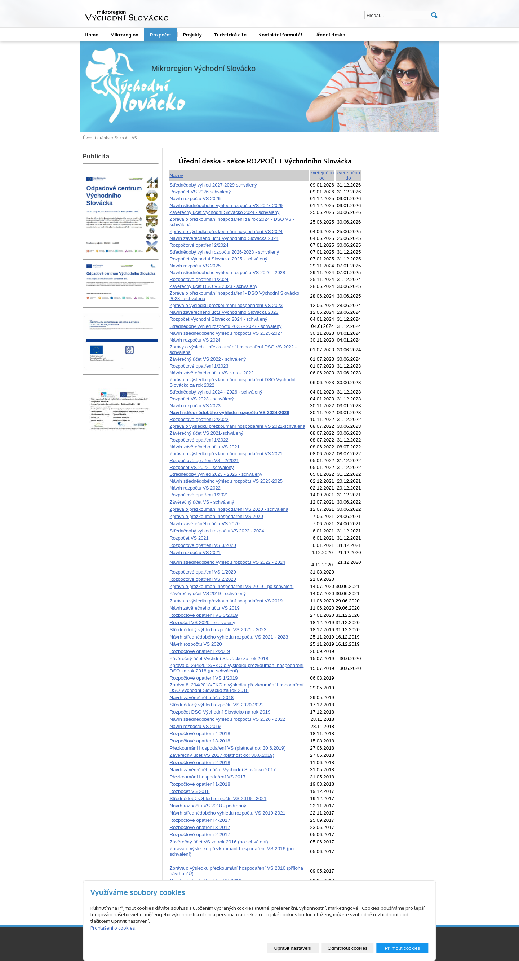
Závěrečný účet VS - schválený (201, 502)
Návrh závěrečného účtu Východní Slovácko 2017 (222, 769)
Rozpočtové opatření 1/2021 (198, 494)
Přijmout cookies (402, 948)
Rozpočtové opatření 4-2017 (199, 820)
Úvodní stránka (96, 137)
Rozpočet (160, 35)
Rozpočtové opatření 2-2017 (199, 834)
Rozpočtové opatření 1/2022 (198, 440)
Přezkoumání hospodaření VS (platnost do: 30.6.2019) (227, 748)
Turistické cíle (230, 35)
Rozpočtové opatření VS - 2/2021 (204, 460)
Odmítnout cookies (348, 948)
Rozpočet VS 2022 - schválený (201, 467)
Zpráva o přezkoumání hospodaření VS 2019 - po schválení (231, 586)
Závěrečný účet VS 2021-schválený (206, 433)
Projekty (192, 35)
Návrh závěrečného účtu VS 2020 (204, 523)
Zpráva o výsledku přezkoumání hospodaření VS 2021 (226, 453)
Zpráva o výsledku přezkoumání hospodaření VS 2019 (226, 601)
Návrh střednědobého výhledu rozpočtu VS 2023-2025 (226, 481)
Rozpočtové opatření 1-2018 (199, 784)
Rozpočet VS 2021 (188, 538)
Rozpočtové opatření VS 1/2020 (202, 572)
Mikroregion (124, 35)
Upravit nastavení (292, 948)
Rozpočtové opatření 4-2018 (199, 733)
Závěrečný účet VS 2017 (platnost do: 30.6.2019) (221, 755)
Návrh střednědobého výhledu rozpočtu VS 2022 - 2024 (227, 562)
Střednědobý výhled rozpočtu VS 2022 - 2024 (216, 531)
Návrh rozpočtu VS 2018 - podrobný (207, 805)
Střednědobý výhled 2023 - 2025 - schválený (215, 474)
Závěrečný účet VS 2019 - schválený (207, 593)
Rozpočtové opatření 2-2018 (199, 762)
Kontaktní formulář (280, 35)
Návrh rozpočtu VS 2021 (195, 552)
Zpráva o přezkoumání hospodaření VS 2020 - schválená (228, 509)
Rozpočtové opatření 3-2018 (199, 740)
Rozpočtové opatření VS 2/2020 (202, 579)
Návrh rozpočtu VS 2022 (195, 488)
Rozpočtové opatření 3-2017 (199, 827)
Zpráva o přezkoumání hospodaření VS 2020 (216, 516)
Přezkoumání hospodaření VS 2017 (207, 777)
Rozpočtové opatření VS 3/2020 (202, 545)
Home (91, 35)
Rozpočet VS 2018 (189, 791)
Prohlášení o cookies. (113, 928)
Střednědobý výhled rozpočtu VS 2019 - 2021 (217, 798)
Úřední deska (329, 35)
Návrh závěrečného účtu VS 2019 (204, 608)
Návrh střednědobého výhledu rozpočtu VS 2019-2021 (227, 813)
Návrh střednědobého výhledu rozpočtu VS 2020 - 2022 (227, 719)
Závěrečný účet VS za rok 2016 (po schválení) (218, 841)
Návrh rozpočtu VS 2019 (195, 726)
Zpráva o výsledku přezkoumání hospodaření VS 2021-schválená (237, 426)
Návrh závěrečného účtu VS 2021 (204, 446)
